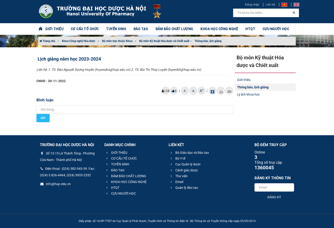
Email (176, 182)
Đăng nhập (252, 4)
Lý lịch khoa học (248, 94)
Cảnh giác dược (183, 170)
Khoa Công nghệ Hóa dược (78, 41)
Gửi (43, 118)
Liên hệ (270, 4)
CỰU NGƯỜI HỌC (276, 29)
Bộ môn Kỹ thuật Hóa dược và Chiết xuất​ (164, 41)
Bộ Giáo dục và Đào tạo (189, 152)
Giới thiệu (243, 80)
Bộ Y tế (177, 158)
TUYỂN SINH (116, 29)
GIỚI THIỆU (54, 29)
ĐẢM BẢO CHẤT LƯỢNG (174, 29)
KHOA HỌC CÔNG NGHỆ (219, 29)
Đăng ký (274, 197)
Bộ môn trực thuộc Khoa (117, 41)
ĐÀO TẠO (140, 29)
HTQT (250, 29)
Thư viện (178, 176)
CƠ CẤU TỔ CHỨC (85, 29)
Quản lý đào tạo (183, 187)
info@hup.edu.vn (55, 184)
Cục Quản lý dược (185, 164)
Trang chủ (47, 41)
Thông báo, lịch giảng (208, 41)
